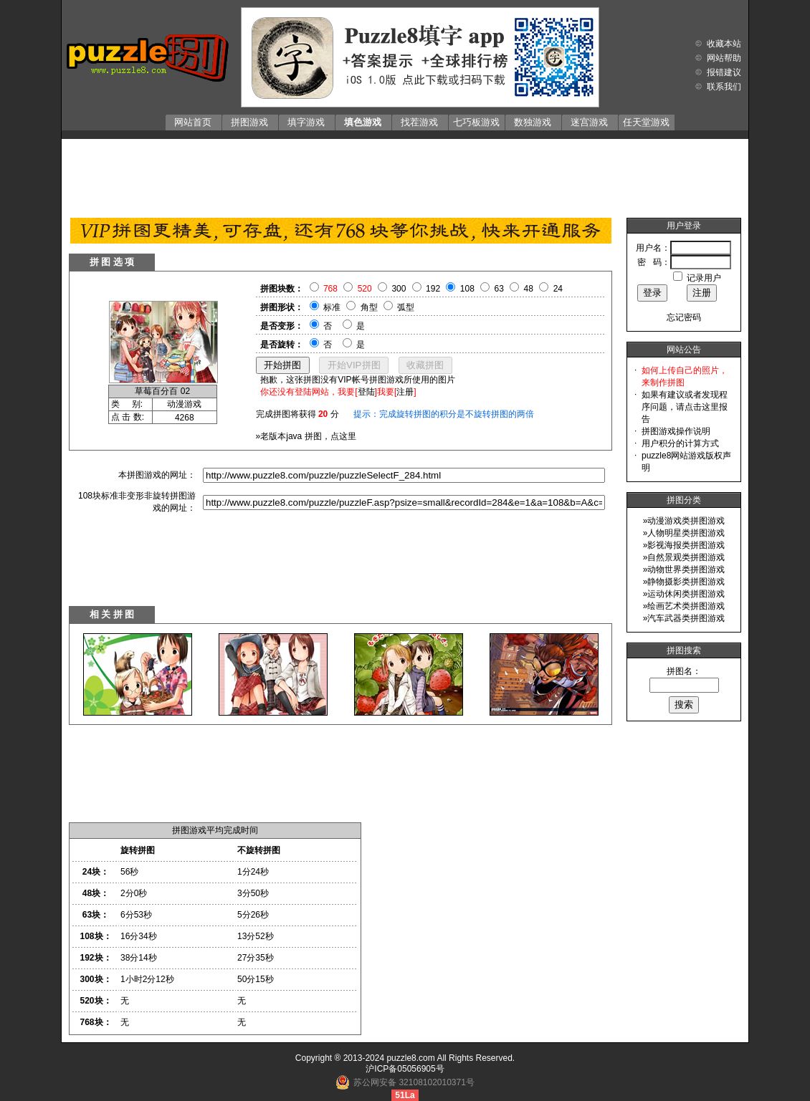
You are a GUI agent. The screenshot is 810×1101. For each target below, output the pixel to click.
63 (499, 289)
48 (528, 289)
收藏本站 (724, 44)
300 (398, 289)
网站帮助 (724, 58)
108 (467, 289)
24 (558, 289)
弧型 (405, 307)
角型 (369, 307)
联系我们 (724, 87)
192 (433, 289)
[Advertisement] (405, 175)
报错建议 (724, 72)
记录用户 (704, 278)
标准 (331, 307)
